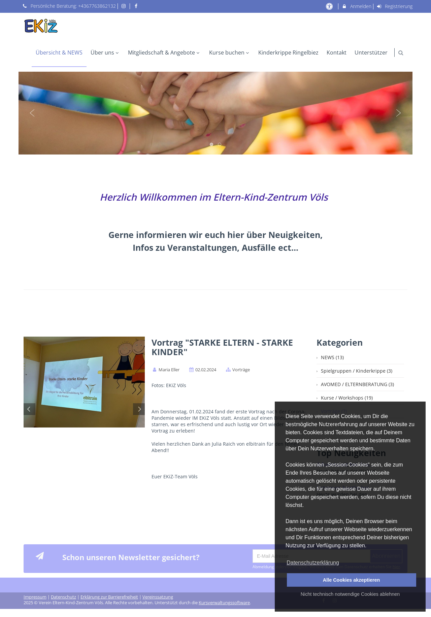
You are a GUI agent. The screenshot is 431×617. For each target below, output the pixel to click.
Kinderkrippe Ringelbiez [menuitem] (288, 52)
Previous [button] (32, 113)
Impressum (35, 597)
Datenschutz (63, 597)
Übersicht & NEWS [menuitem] (59, 52)
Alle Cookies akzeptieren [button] (351, 580)
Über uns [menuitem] (105, 52)
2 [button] (220, 144)
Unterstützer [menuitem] (371, 52)
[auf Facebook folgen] (136, 6)
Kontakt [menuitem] (336, 52)
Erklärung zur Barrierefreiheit (109, 597)
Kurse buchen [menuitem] (230, 52)
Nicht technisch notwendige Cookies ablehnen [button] (350, 594)
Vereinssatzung (157, 597)
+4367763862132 (97, 6)
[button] (400, 52)
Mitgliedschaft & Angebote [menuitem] (164, 52)
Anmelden (356, 6)
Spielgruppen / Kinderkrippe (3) (356, 371)
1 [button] (211, 144)
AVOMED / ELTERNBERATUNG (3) (357, 384)
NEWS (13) (332, 357)
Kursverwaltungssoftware (224, 603)
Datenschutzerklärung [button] (313, 562)
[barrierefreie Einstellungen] (329, 6)
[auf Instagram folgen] (124, 6)
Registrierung (394, 6)
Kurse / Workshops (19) (347, 398)
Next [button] (398, 113)
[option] (215, 113)
